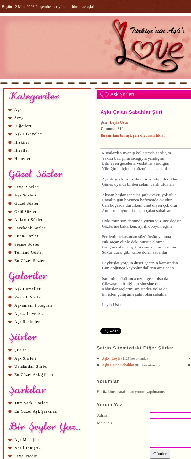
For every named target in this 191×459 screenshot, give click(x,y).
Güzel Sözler (26, 203)
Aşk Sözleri (25, 195)
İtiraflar (21, 150)
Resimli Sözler (28, 297)
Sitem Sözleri (27, 236)
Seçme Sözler (27, 244)
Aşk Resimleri (27, 321)
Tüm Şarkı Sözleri (31, 403)
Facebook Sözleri (30, 228)
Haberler (22, 158)
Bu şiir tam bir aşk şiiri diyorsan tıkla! (133, 135)
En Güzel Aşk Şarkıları (36, 411)
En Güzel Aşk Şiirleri (34, 374)
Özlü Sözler (25, 211)
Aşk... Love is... (29, 313)
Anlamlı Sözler (28, 219)
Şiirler (20, 350)
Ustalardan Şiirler (31, 366)
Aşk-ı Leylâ (111, 358)
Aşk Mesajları (27, 439)
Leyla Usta (119, 122)
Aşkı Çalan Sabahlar (118, 365)
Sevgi (19, 117)
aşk (141, 210)
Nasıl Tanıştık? (28, 448)
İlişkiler (21, 142)
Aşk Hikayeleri (28, 134)
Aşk (18, 109)
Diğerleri (22, 126)
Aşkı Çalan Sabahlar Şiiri (132, 112)
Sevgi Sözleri (27, 187)
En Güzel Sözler (29, 260)
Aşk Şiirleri (25, 358)
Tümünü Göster (28, 252)
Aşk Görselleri (28, 289)
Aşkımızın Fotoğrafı (33, 305)
